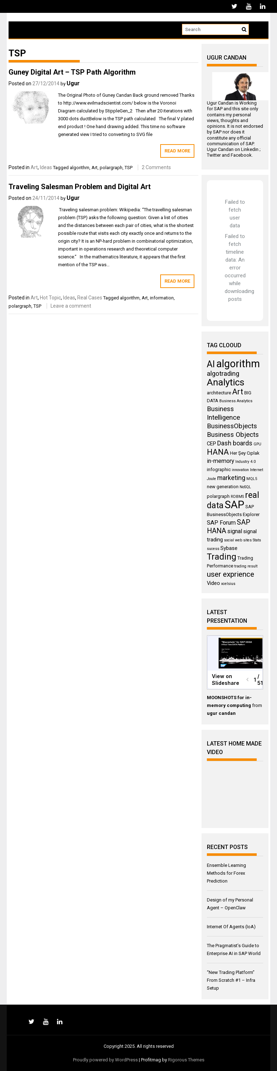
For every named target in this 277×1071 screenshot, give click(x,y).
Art (34, 167)
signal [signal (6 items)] (234, 531)
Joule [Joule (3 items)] (211, 478)
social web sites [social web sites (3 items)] (238, 540)
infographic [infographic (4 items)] (219, 469)
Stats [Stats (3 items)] (257, 540)
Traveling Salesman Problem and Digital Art (80, 186)
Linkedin (249, 149)
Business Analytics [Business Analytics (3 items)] (235, 401)
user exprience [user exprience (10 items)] (230, 574)
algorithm (79, 167)
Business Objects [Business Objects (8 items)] (233, 435)
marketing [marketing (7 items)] (231, 477)
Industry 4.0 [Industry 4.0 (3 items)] (245, 461)
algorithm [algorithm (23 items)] (238, 364)
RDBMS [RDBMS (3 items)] (237, 496)
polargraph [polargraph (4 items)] (218, 496)
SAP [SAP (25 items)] (234, 505)
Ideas (46, 167)
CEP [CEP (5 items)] (211, 443)
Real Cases (89, 297)
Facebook (241, 155)
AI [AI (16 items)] (211, 364)
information (162, 297)
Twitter (214, 155)
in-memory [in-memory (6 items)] (220, 461)
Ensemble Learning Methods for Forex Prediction (226, 873)
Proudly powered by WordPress (105, 1059)
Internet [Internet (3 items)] (256, 470)
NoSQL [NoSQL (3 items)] (245, 487)
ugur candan (221, 713)
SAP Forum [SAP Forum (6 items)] (221, 522)
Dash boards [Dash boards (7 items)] (234, 443)
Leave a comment (71, 306)
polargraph (111, 167)
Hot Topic (50, 297)
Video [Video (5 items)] (213, 583)
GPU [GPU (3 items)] (257, 444)
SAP (218, 108)
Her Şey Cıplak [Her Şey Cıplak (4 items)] (245, 453)
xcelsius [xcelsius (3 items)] (228, 583)
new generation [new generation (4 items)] (223, 486)
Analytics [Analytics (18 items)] (225, 382)
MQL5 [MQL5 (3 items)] (251, 478)
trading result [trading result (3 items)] (245, 566)
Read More (177, 150)
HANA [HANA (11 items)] (218, 452)
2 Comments (156, 167)
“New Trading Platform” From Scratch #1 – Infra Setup (231, 980)
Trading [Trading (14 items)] (221, 557)
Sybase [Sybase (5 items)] (228, 548)
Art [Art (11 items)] (237, 391)
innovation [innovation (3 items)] (240, 470)
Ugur (73, 83)
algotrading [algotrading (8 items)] (223, 374)
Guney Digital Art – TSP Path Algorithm (72, 72)
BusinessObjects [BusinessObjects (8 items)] (232, 426)
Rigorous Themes (186, 1059)
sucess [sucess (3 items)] (213, 548)
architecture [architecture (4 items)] (219, 392)
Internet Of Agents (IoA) (231, 926)
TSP (128, 167)
